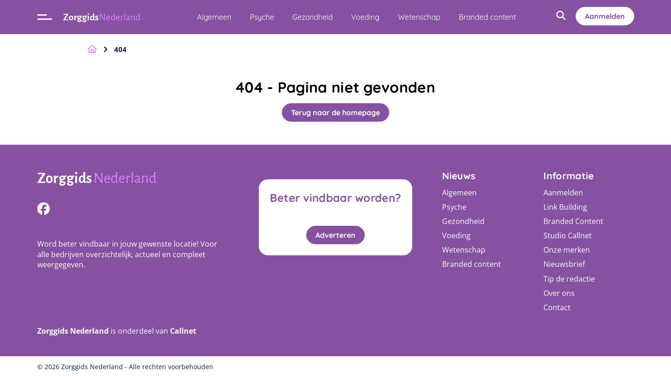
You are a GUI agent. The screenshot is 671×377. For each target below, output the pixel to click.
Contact (557, 307)
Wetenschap (419, 17)
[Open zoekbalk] (561, 16)
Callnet (183, 331)
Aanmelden (605, 16)
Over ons (559, 293)
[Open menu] (44, 17)
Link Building (565, 207)
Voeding (365, 17)
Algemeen (214, 17)
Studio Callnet (567, 235)
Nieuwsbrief (564, 264)
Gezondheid (312, 17)
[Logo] (133, 179)
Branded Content (573, 221)
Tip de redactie (569, 279)
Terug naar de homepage (335, 112)
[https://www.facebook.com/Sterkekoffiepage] (43, 208)
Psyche (262, 17)
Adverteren (335, 235)
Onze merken (566, 250)
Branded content (487, 17)
